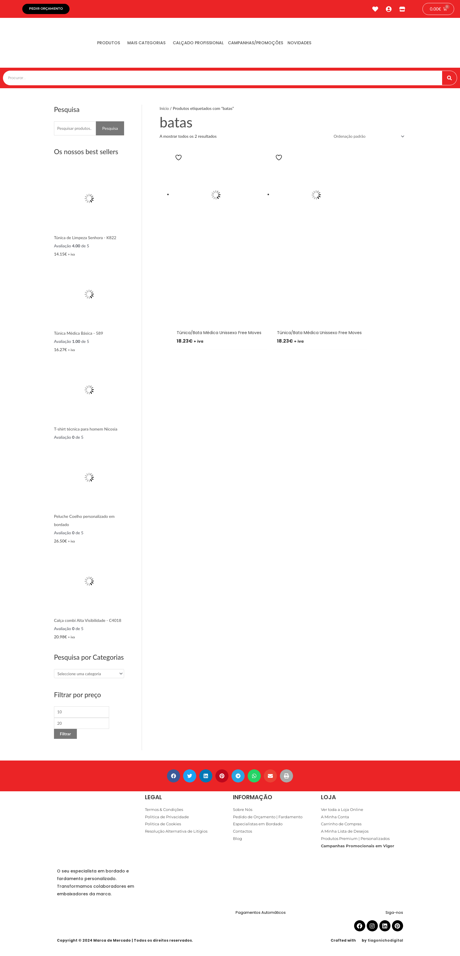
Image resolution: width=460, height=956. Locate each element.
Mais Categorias (153, 44)
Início (164, 109)
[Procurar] (449, 79)
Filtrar (65, 736)
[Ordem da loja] (366, 137)
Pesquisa (110, 129)
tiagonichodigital (385, 943)
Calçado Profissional (209, 44)
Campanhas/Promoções (271, 44)
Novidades (319, 44)
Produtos (110, 44)
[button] (173, 778)
